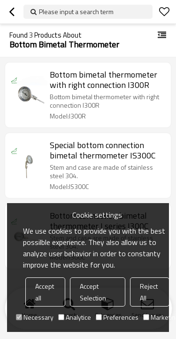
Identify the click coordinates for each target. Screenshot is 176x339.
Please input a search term (76, 11)
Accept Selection (93, 292)
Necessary (35, 317)
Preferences (117, 317)
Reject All (149, 292)
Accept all (44, 292)
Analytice (74, 317)
